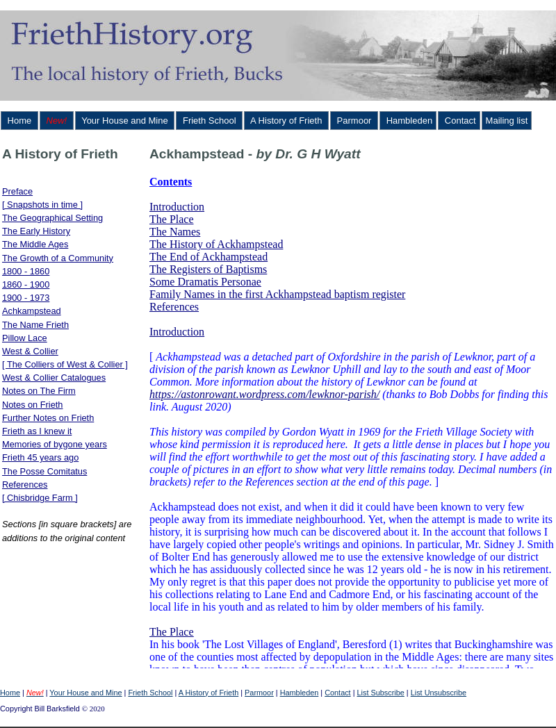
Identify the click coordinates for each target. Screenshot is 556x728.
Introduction (176, 207)
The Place (171, 219)
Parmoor (354, 120)
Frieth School (209, 120)
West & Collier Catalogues (54, 377)
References (24, 484)
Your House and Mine (125, 120)
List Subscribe (380, 692)
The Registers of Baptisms (208, 269)
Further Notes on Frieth (48, 418)
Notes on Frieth (32, 404)
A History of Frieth (286, 120)
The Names (174, 232)
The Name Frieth (35, 325)
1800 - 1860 (25, 271)
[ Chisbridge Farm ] (40, 498)
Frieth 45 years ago (40, 457)
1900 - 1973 (25, 297)
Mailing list (507, 120)
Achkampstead (31, 311)
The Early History (36, 231)
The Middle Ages (35, 244)
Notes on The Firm (39, 391)
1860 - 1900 (25, 284)
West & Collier (30, 351)
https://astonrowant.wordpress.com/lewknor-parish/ (264, 394)
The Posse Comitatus (44, 471)
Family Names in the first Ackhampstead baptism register (277, 294)
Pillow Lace (24, 338)
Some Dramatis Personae (205, 282)
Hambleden (408, 120)
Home (19, 120)
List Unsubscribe (438, 692)
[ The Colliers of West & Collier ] (65, 364)
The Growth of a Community (57, 258)
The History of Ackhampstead (216, 244)
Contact (458, 120)
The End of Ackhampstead (208, 257)
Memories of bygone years (54, 444)
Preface (17, 191)
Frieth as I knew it (37, 431)
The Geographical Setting (52, 218)
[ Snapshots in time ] (42, 204)
